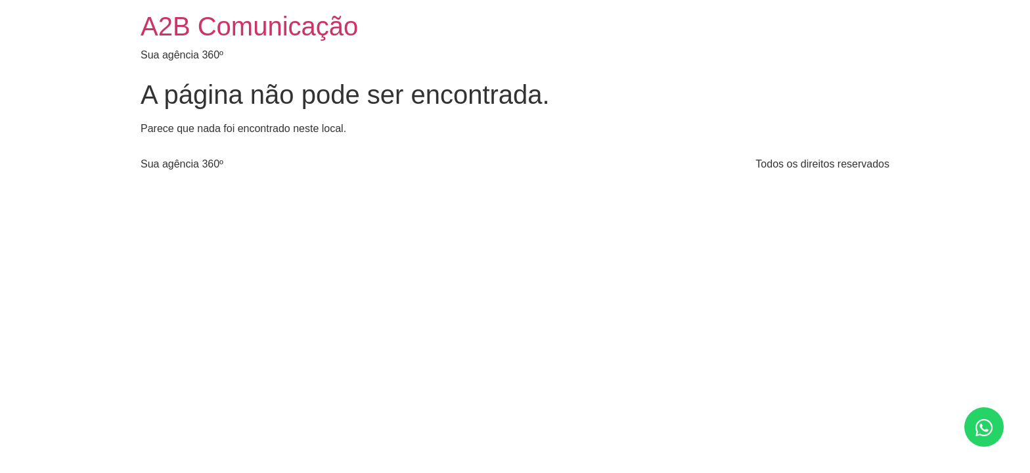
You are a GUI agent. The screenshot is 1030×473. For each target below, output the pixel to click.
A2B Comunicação (249, 26)
